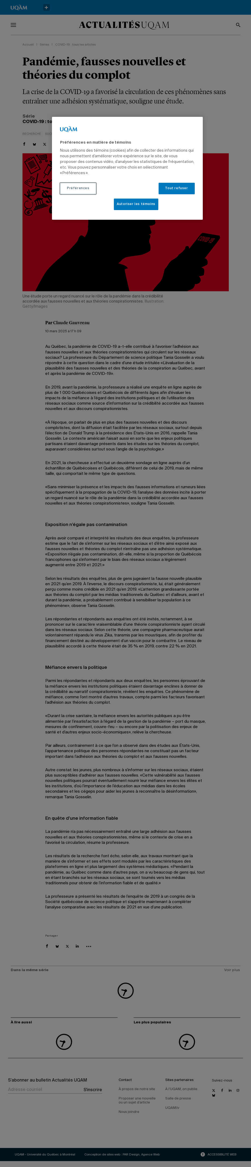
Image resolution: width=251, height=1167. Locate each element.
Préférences (78, 188)
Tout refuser (176, 188)
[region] (127, 168)
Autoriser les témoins (136, 204)
